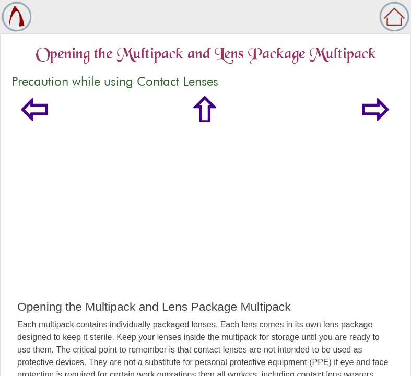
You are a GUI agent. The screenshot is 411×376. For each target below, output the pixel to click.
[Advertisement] (205, 221)
